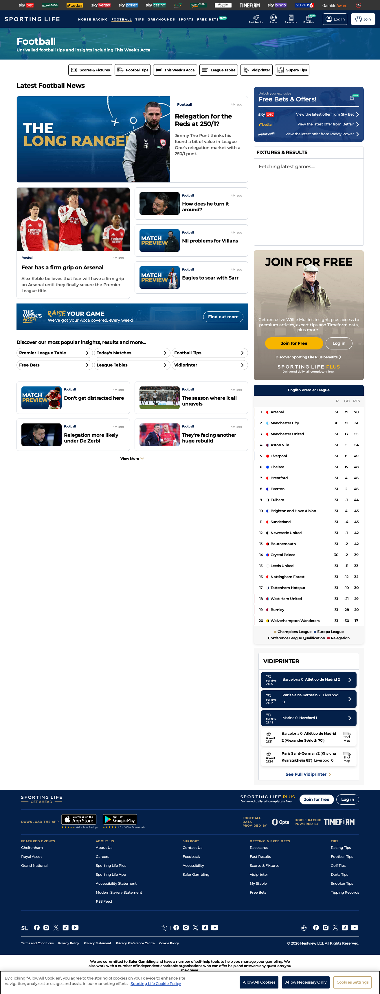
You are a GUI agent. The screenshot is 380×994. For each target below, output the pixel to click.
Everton (277, 489)
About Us (104, 847)
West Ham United (286, 599)
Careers (102, 856)
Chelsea (277, 467)
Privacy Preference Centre (135, 943)
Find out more (223, 316)
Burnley (277, 610)
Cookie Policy (169, 943)
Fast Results (260, 856)
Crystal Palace (283, 555)
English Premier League (308, 390)
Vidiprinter (259, 874)
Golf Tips (338, 865)
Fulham (277, 500)
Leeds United (282, 566)
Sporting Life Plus (111, 865)
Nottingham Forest (287, 577)
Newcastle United (286, 533)
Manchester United (287, 434)
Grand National (34, 865)
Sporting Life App (111, 874)
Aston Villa (280, 445)
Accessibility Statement (116, 883)
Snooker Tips (342, 883)
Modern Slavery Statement (119, 892)
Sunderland (281, 522)
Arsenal (277, 412)
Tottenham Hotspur (288, 588)
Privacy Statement (97, 943)
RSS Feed (104, 901)
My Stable (258, 883)
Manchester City (285, 423)
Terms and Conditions (37, 943)
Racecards (259, 847)
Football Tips (342, 856)
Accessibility (193, 865)
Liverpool (279, 456)
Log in (347, 799)
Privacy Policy (68, 943)
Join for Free (294, 343)
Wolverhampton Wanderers (295, 621)
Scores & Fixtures (264, 865)
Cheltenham (32, 847)
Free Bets (258, 892)
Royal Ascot (31, 856)
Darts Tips (339, 874)
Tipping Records (345, 892)
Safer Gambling (196, 874)
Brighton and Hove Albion (293, 511)
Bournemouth (283, 544)
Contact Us (192, 847)
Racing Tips (341, 847)
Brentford (279, 478)
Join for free (316, 799)
